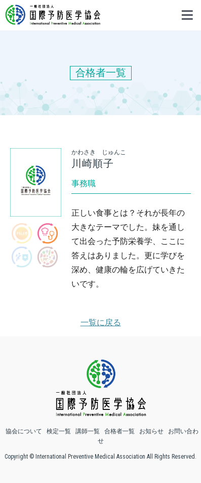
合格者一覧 (119, 431)
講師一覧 (87, 431)
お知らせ (151, 431)
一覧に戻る (101, 322)
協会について (24, 431)
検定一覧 (59, 431)
